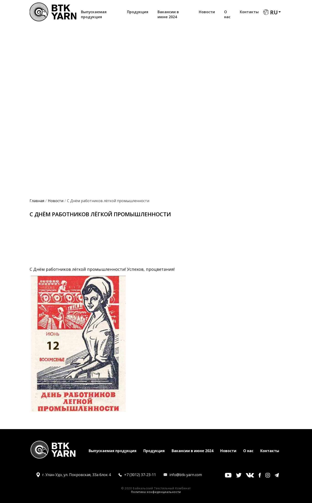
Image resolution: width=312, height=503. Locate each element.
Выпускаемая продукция (94, 13)
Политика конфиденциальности (156, 492)
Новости (207, 11)
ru (274, 12)
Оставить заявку (150, 137)
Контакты (249, 11)
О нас (227, 13)
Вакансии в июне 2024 (168, 13)
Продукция (137, 11)
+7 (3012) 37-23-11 (140, 474)
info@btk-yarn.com (185, 474)
